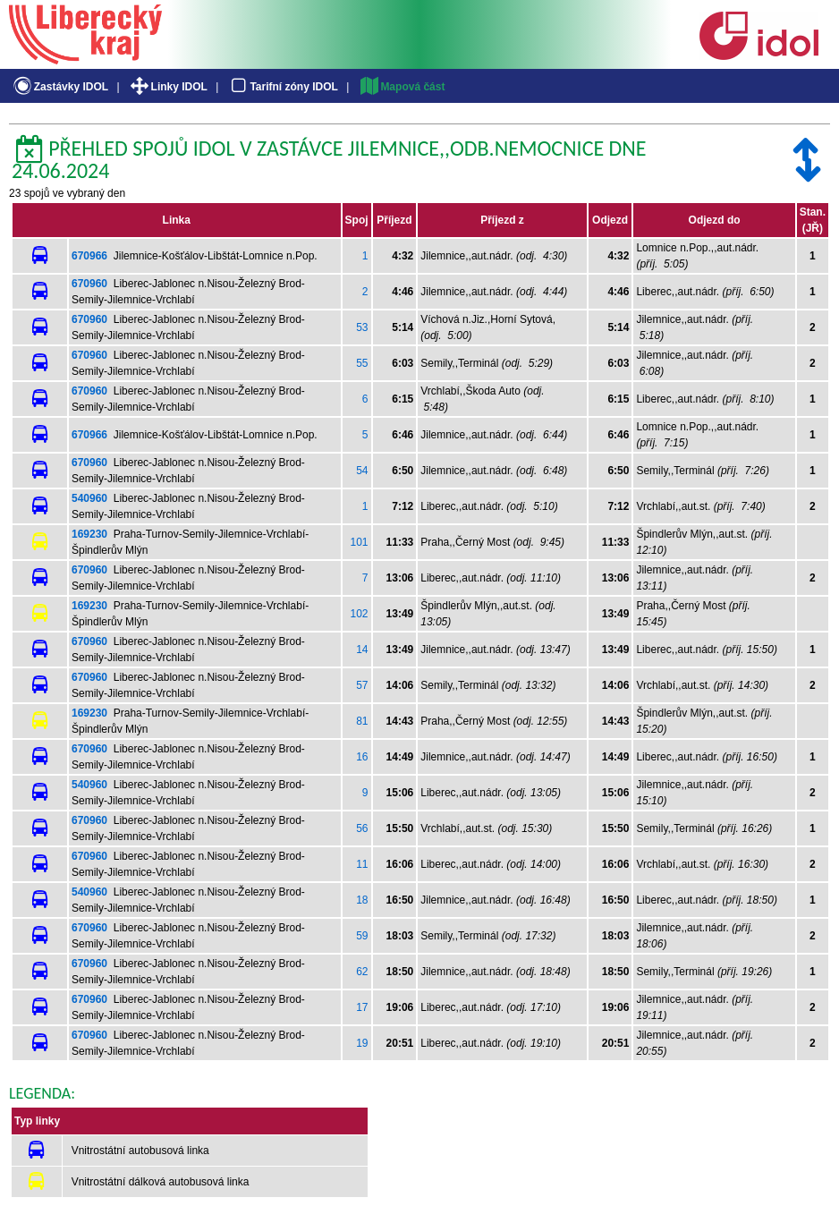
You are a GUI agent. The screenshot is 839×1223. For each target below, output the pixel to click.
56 (362, 828)
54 (362, 470)
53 (362, 327)
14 (362, 649)
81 (362, 721)
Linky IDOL (168, 87)
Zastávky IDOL (59, 87)
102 (360, 613)
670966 (89, 256)
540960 (89, 498)
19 (362, 1043)
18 (362, 900)
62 (362, 971)
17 (362, 1007)
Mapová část (401, 87)
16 (362, 757)
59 (362, 936)
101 (360, 542)
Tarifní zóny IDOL (282, 87)
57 (362, 685)
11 (362, 864)
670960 (89, 283)
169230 (89, 534)
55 (362, 363)
